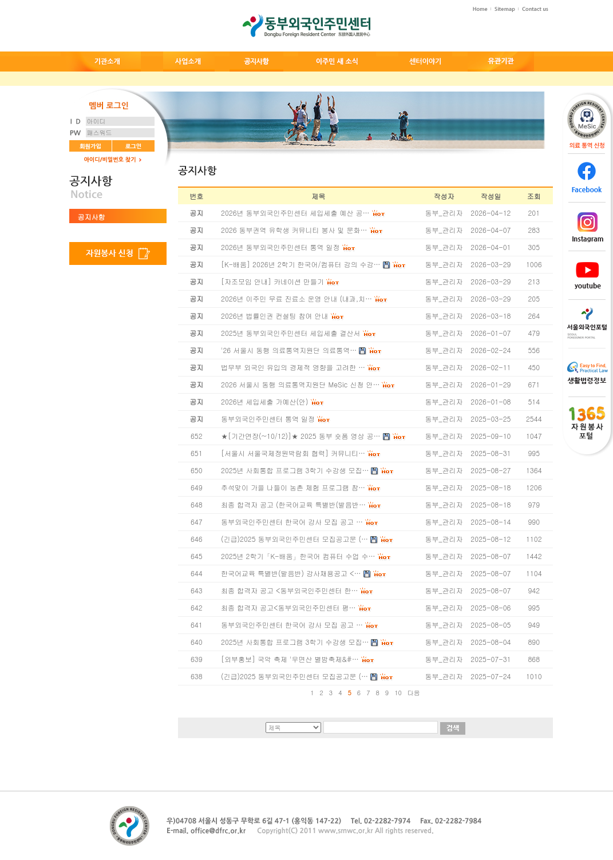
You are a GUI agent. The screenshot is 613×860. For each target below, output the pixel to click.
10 (398, 692)
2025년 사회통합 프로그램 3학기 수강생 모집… (295, 470)
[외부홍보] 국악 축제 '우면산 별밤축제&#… (290, 659)
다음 (414, 692)
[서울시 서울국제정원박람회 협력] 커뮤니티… (293, 453)
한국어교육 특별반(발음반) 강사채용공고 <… (291, 573)
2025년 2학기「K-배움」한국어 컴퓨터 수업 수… (298, 556)
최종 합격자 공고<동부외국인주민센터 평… (288, 607)
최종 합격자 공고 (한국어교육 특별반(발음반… (293, 504)
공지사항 (91, 216)
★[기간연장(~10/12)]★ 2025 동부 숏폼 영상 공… (301, 436)
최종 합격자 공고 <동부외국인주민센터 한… (289, 590)
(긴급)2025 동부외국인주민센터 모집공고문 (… (294, 539)
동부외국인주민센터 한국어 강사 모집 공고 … (292, 521)
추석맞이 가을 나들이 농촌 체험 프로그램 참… (293, 487)
